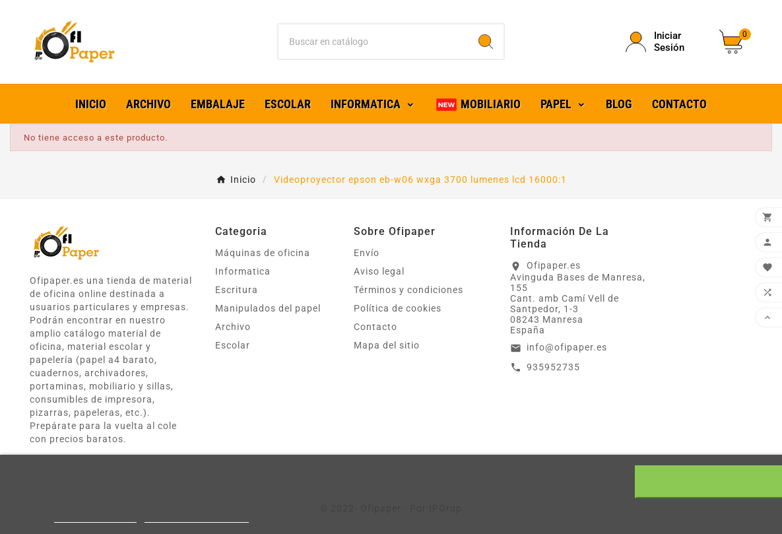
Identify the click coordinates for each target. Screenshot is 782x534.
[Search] (485, 41)
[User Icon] (664, 41)
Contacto (375, 326)
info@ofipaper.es (567, 347)
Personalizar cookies (197, 516)
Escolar (232, 345)
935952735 (553, 367)
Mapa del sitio (387, 345)
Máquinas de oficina (262, 253)
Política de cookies (397, 308)
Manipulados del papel (268, 308)
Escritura (236, 289)
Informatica (243, 271)
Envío (366, 253)
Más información (95, 516)
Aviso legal (379, 271)
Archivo (233, 326)
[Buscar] (373, 41)
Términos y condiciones (408, 289)
